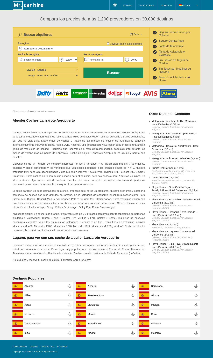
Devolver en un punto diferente (126, 43)
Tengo (31, 75)
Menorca (29, 314)
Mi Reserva (166, 5)
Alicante (28, 285)
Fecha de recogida (28, 54)
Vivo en (30, 70)
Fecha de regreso (93, 54)
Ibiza (27, 332)
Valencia (156, 323)
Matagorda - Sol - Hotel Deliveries (171, 158)
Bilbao (28, 295)
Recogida (23, 43)
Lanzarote (93, 304)
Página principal (20, 347)
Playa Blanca (159, 224)
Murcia (91, 314)
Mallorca (156, 332)
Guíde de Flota (146, 5)
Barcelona (157, 285)
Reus (154, 314)
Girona (155, 295)
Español (184, 5)
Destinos (127, 5)
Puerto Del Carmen (162, 167)
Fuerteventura (96, 295)
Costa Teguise (160, 177)
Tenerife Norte (32, 323)
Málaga (155, 304)
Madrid (92, 332)
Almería (92, 285)
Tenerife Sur (95, 323)
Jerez (27, 304)
